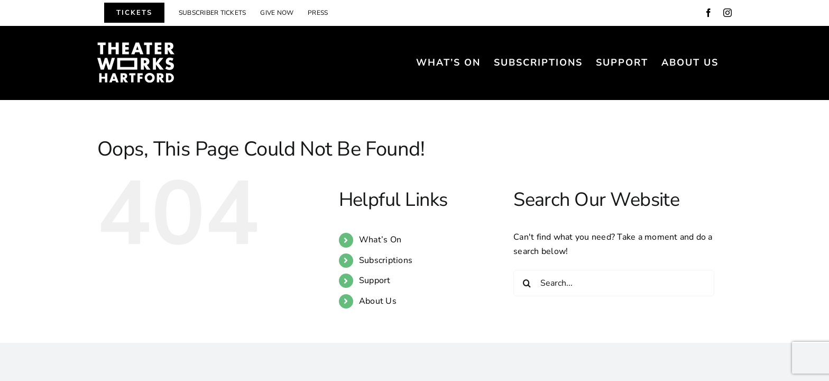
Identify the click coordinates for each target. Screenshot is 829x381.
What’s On (380, 240)
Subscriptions (385, 260)
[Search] (526, 283)
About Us (378, 301)
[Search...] (613, 283)
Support (375, 280)
